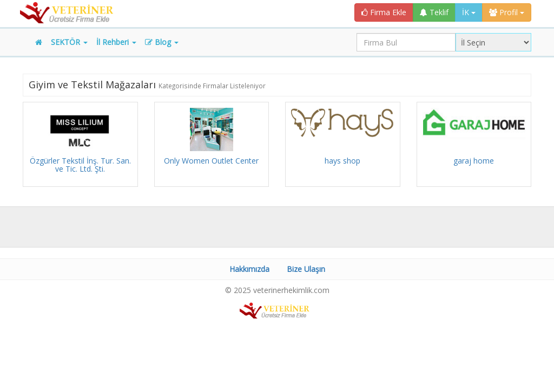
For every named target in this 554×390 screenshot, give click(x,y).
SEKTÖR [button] (69, 42)
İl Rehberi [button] (116, 42)
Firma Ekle (383, 12)
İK (469, 12)
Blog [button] (162, 42)
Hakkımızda (249, 269)
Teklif (434, 12)
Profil (506, 12)
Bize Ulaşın (306, 269)
